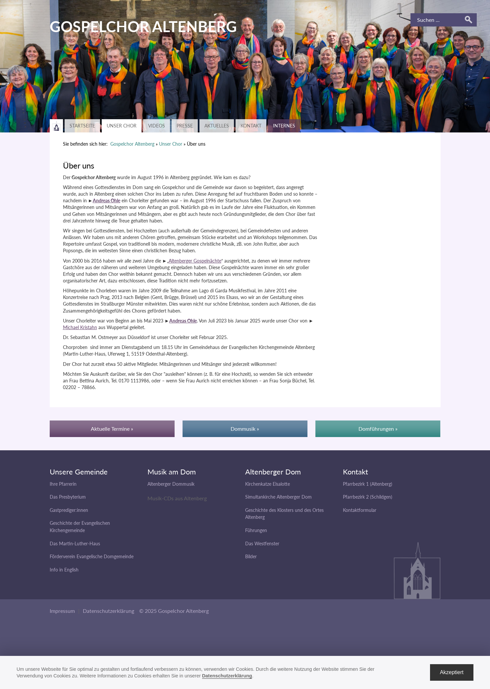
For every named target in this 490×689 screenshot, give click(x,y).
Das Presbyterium (68, 497)
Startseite (82, 125)
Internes (284, 125)
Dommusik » (245, 428)
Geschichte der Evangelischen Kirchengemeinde (80, 526)
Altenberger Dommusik (170, 484)
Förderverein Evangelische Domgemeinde (92, 556)
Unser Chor (121, 125)
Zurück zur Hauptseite (56, 125)
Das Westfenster (262, 543)
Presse (185, 125)
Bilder (251, 556)
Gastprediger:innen (69, 510)
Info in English (64, 569)
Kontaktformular (359, 510)
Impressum (62, 611)
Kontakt (251, 125)
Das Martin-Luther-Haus (75, 543)
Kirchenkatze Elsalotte (267, 484)
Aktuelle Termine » (112, 428)
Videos (156, 125)
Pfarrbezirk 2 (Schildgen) (367, 497)
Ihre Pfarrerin (63, 484)
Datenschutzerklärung (108, 611)
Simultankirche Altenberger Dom (278, 497)
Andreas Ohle (106, 200)
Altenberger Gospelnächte (195, 261)
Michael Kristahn (80, 327)
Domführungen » (378, 428)
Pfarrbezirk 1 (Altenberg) (367, 484)
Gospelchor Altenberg (132, 144)
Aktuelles (216, 125)
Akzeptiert (451, 672)
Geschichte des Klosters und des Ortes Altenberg (284, 513)
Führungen (256, 530)
